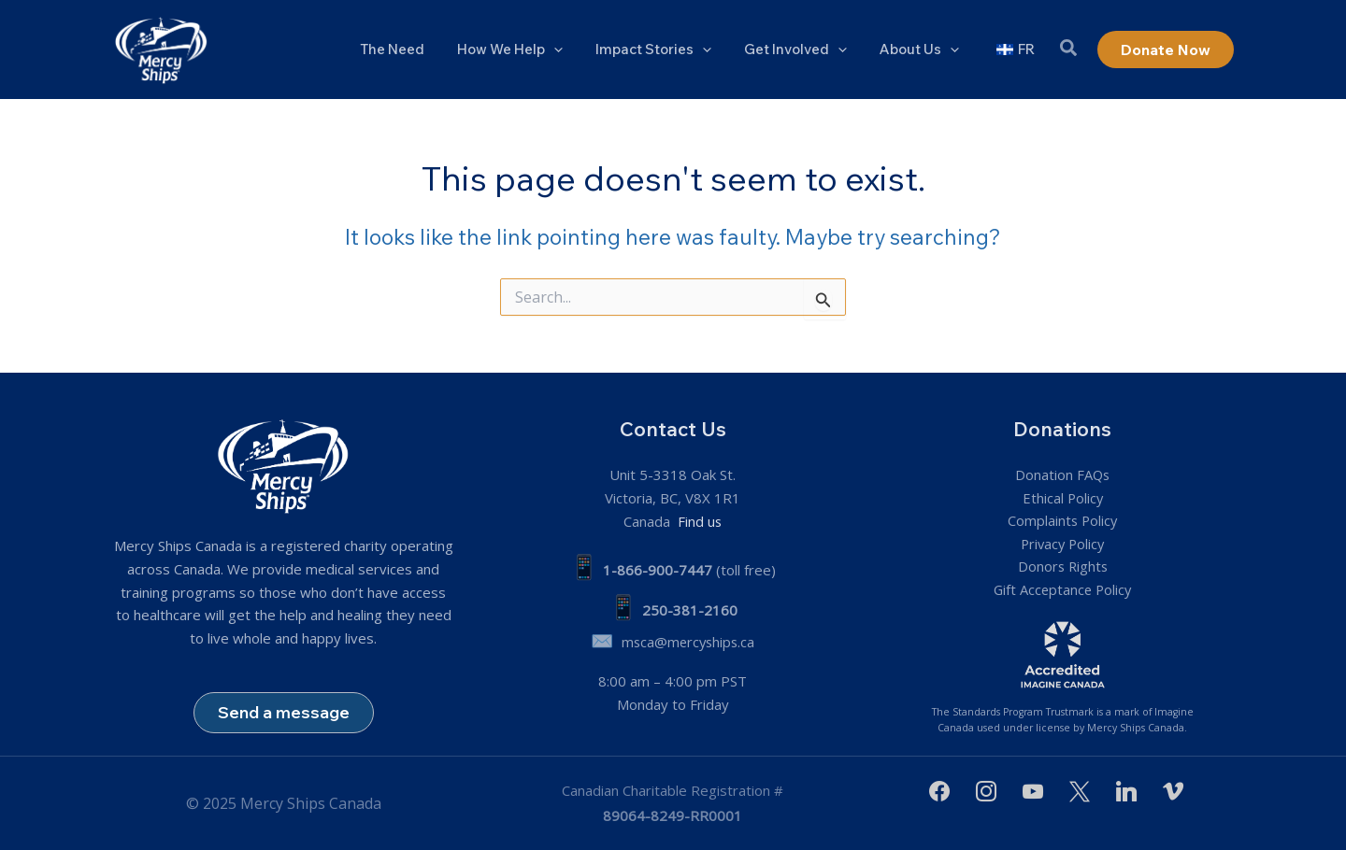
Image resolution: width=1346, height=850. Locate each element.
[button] (1069, 50)
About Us (926, 49)
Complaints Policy (1063, 520)
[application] (574, 49)
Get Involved (806, 49)
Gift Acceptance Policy (1063, 589)
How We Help (530, 49)
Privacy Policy (1063, 543)
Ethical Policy (1063, 497)
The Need (417, 49)
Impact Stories (669, 49)
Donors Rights (1062, 566)
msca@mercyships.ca (688, 640)
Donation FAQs (1062, 473)
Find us (698, 520)
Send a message (283, 711)
